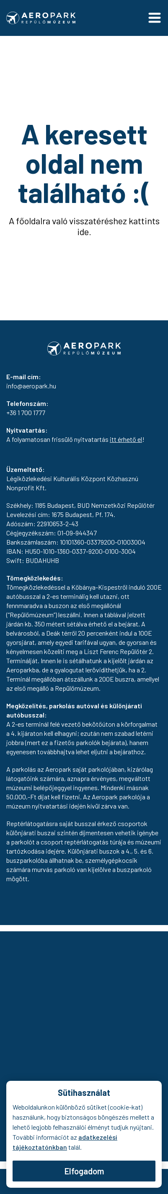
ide (83, 231)
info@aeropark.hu (31, 386)
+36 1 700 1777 (25, 412)
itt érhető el (126, 439)
